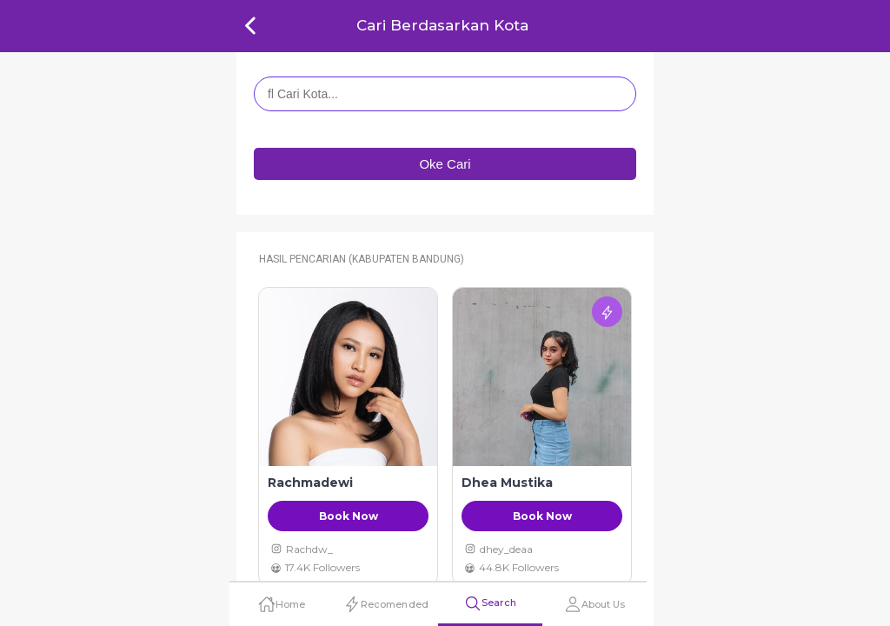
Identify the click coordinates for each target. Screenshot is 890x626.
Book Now (348, 516)
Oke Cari (444, 163)
